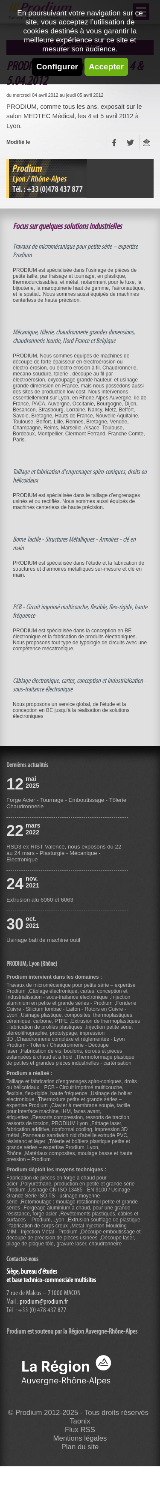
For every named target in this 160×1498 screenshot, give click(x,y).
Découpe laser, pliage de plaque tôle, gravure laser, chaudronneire (70, 1241)
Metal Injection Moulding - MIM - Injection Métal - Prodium (68, 1229)
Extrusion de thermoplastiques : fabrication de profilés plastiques (73, 1024)
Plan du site (80, 1447)
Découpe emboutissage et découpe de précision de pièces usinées (73, 1235)
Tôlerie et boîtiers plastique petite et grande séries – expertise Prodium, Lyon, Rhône (68, 1147)
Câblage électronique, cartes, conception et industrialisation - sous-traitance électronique (67, 994)
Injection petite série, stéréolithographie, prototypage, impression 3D (69, 1033)
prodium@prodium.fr (44, 1301)
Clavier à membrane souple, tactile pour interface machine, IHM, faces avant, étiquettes (68, 1111)
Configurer (57, 66)
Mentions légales (80, 1438)
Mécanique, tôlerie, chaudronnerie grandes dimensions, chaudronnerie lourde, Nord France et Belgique (74, 336)
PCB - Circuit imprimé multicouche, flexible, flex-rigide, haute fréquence (64, 1090)
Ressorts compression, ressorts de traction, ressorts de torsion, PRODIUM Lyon (68, 1120)
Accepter (106, 66)
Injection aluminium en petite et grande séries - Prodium (68, 1000)
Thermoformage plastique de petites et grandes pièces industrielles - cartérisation (70, 1060)
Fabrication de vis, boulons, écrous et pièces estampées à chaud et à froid (64, 1054)
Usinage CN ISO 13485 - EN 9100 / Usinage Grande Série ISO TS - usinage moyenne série (68, 1196)
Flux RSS (80, 1430)
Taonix (80, 1421)
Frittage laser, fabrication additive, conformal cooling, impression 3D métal (67, 1129)
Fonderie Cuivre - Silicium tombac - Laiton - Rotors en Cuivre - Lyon (71, 1009)
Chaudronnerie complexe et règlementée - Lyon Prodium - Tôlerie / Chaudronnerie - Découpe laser (65, 1045)
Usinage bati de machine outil (43, 940)
